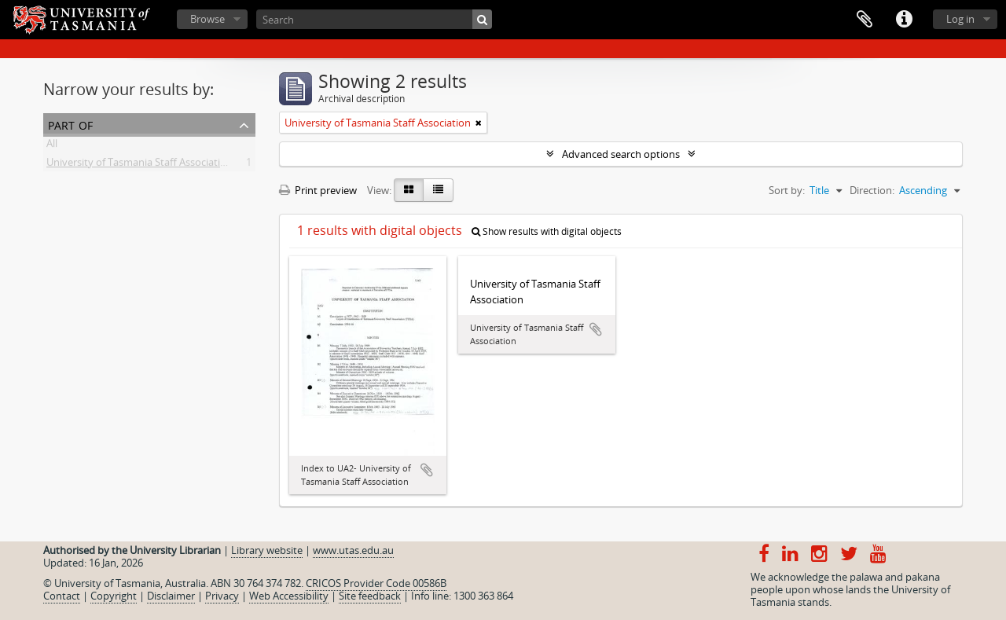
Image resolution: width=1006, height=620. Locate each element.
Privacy (222, 596)
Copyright (113, 596)
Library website (267, 550)
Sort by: (787, 190)
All (51, 146)
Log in (960, 19)
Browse (207, 19)
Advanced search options (621, 154)
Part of (70, 123)
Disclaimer (171, 596)
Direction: (872, 190)
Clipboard (864, 19)
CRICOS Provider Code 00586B (376, 583)
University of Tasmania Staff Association (139, 165)
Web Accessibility (289, 596)
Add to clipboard (427, 470)
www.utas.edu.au (353, 550)
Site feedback (370, 596)
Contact (61, 596)
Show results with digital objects (547, 231)
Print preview (318, 190)
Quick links (903, 19)
